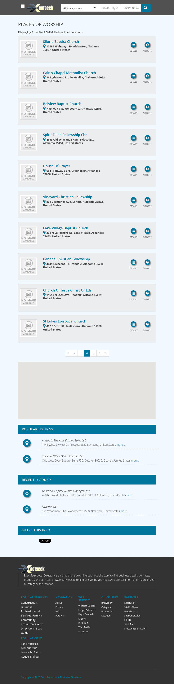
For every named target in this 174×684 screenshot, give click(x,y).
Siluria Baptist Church (61, 41)
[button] (23, 6)
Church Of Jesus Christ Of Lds (67, 290)
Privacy (59, 607)
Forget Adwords (86, 610)
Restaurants (28, 624)
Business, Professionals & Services (30, 611)
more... (120, 444)
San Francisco (29, 644)
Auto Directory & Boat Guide (32, 628)
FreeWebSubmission (135, 628)
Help (58, 611)
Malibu (34, 656)
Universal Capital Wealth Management (66, 491)
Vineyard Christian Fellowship (67, 197)
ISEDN (127, 620)
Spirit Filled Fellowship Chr (65, 134)
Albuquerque (29, 648)
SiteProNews (131, 607)
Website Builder (86, 605)
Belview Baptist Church (62, 103)
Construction (29, 602)
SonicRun (129, 624)
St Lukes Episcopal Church (64, 321)
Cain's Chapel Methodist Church (69, 72)
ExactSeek (129, 602)
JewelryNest (49, 506)
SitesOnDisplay (132, 615)
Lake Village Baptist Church (65, 228)
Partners (60, 615)
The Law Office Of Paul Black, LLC (62, 456)
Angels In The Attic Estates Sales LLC (64, 440)
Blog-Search (130, 611)
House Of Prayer (56, 166)
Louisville (27, 652)
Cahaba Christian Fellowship (66, 259)
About (59, 602)
